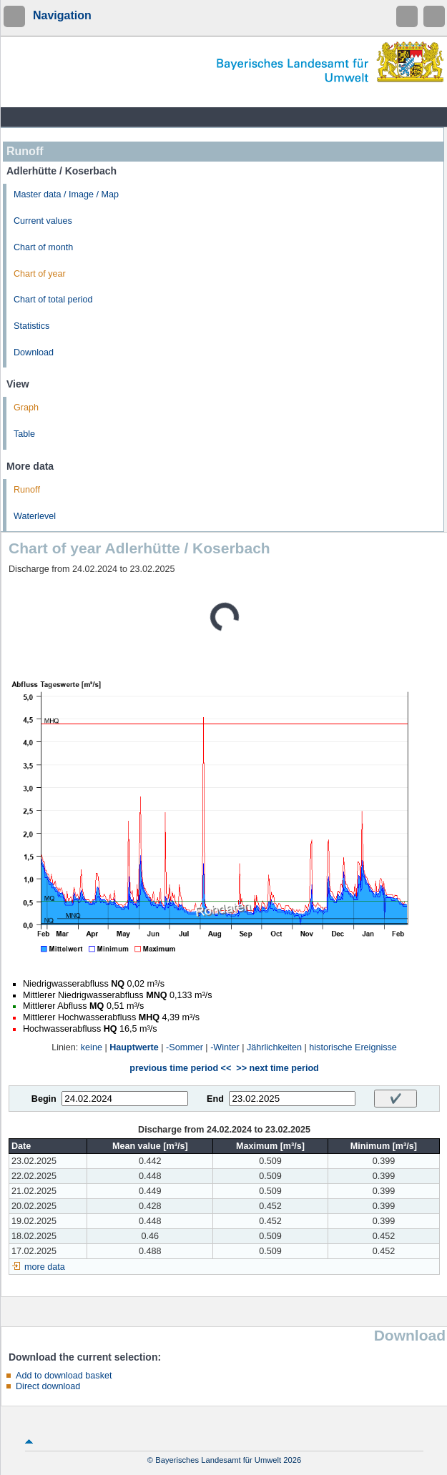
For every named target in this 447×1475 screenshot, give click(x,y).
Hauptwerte (134, 1047)
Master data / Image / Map (66, 194)
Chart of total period (53, 300)
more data (44, 1267)
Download (34, 352)
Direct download (48, 1386)
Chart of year (40, 274)
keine (91, 1047)
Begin (44, 1099)
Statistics (31, 326)
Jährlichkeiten (274, 1047)
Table (24, 434)
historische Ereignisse (353, 1047)
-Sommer (184, 1047)
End (215, 1099)
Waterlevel (35, 516)
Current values (43, 221)
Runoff (27, 490)
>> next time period (277, 1068)
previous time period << (180, 1068)
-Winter (225, 1047)
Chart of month (43, 247)
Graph (26, 408)
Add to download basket (64, 1376)
